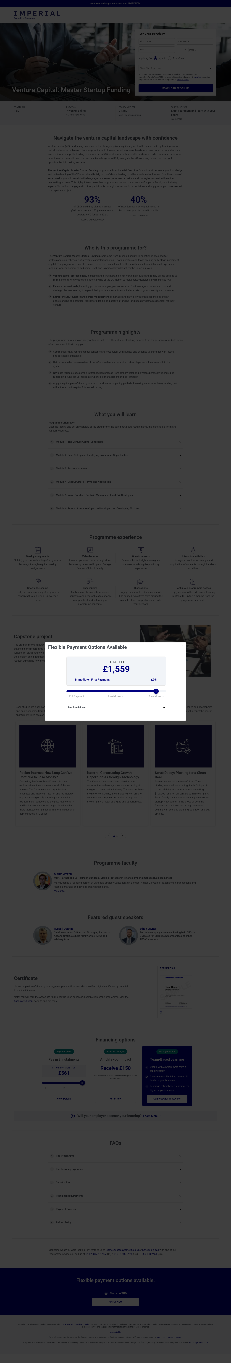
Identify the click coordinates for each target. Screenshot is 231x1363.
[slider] (116, 691)
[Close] (183, 645)
